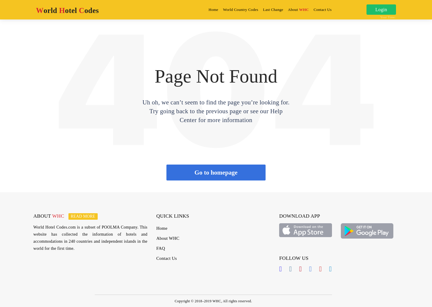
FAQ (160, 248)
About (298, 9)
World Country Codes (240, 9)
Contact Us (323, 9)
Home (215, 9)
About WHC (167, 238)
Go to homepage (216, 172)
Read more (83, 216)
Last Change (273, 9)
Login (381, 9)
